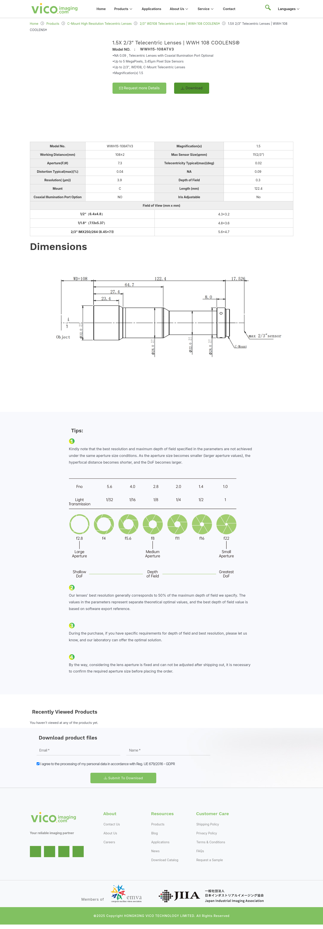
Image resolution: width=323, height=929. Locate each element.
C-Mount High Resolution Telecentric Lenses (101, 23)
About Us (182, 9)
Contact (233, 9)
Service (209, 9)
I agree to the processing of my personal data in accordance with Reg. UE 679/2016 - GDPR (107, 764)
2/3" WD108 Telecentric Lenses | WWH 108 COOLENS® (183, 23)
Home (101, 9)
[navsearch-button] (267, 8)
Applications (153, 9)
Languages (289, 9)
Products (124, 9)
